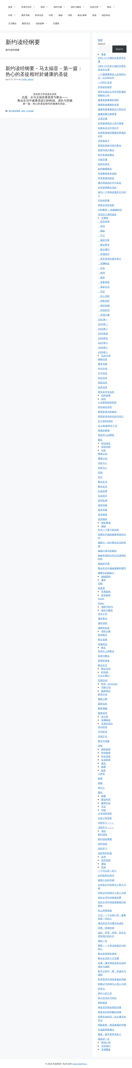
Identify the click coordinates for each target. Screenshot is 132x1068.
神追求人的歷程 (106, 435)
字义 (101, 235)
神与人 (101, 787)
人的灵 (101, 773)
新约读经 (102, 834)
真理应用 (102, 500)
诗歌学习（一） (106, 822)
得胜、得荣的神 (106, 928)
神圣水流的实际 (106, 205)
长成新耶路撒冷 (106, 1029)
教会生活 (102, 481)
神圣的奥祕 (104, 430)
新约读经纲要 (14, 110)
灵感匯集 (106, 1049)
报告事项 (106, 522)
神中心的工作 (105, 993)
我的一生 (102, 940)
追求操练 (102, 514)
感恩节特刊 (107, 606)
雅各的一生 (104, 1039)
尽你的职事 (104, 200)
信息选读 (104, 221)
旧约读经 (102, 843)
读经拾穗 (104, 305)
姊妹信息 (102, 359)
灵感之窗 (104, 314)
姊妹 (60, 15)
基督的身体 (104, 660)
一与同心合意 (105, 82)
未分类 (104, 716)
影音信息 (39, 15)
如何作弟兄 (104, 164)
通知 (103, 863)
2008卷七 (103, 347)
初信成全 (106, 443)
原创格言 (102, 634)
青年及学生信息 (106, 392)
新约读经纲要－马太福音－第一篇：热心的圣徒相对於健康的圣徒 (44, 71)
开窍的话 (102, 731)
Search (101, 43)
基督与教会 (104, 655)
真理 (101, 272)
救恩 (100, 778)
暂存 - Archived (109, 683)
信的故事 (43, 23)
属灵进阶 (102, 623)
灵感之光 (102, 736)
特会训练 (106, 756)
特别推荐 (106, 752)
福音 (13, 7)
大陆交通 (102, 159)
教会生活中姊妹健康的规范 (112, 568)
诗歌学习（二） (106, 827)
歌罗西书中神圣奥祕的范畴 (112, 979)
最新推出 (106, 690)
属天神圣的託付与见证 (109, 182)
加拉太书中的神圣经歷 (109, 897)
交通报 (56, 23)
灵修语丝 (102, 644)
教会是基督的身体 (107, 953)
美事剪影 (104, 282)
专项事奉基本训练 (107, 173)
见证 (101, 291)
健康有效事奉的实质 (108, 104)
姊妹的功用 (104, 563)
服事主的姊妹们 (106, 572)
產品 (103, 763)
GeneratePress (80, 1063)
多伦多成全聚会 (106, 154)
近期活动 (102, 680)
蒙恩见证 (26, 23)
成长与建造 (79, 7)
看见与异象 (104, 741)
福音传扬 (102, 505)
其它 (100, 477)
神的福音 (102, 1002)
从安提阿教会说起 (107, 187)
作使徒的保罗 (105, 87)
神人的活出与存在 (107, 998)
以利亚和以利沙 (106, 875)
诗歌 (70, 15)
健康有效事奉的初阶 (108, 100)
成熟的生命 (104, 627)
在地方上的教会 (106, 651)
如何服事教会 (105, 168)
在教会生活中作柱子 (108, 128)
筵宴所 (101, 588)
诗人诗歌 (104, 296)
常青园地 (106, 591)
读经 (46, 7)
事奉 (103, 54)
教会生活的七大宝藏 (108, 958)
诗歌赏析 (104, 300)
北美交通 (102, 118)
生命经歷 (102, 491)
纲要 (103, 796)
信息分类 (97, 7)
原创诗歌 (106, 446)
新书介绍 (102, 694)
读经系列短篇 (105, 853)
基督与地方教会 (106, 150)
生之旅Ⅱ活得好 (105, 421)
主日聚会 (12, 23)
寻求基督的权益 (106, 178)
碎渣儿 (101, 988)
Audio (101, 598)
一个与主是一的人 (107, 870)
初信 (101, 226)
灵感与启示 (29, 7)
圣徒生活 (104, 286)
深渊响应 (104, 263)
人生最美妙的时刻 (107, 402)
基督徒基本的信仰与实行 (111, 416)
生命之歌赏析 (105, 818)
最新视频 (102, 708)
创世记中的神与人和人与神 (112, 892)
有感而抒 (104, 254)
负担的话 (104, 310)
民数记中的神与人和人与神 (112, 984)
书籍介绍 (106, 687)
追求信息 (102, 387)
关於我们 (106, 1046)
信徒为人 (102, 463)
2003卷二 (103, 324)
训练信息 (102, 382)
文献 (100, 583)
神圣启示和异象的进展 (109, 1012)
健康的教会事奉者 (107, 114)
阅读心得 (106, 1042)
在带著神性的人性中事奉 (111, 123)
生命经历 (102, 495)
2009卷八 (103, 352)
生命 (101, 268)
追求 (103, 856)
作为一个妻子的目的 (108, 529)
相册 (103, 766)
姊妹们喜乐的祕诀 (107, 550)
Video (101, 603)
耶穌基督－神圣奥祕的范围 (112, 1025)
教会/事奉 (82, 15)
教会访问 (106, 668)
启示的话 (102, 727)
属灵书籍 (25, 15)
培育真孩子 (104, 140)
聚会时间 (106, 799)
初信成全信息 (105, 407)
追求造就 (106, 860)
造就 (94, 15)
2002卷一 (103, 319)
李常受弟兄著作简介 (109, 258)
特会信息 (102, 377)
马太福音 (30, 110)
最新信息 (102, 703)
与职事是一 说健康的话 (110, 209)
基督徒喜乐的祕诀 (107, 411)
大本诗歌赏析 (105, 813)
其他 (100, 472)
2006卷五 (103, 338)
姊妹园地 (106, 576)
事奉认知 (102, 453)
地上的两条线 (105, 910)
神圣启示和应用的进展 (109, 1007)
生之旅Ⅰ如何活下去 (107, 425)
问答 (13, 15)
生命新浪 (106, 759)
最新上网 (102, 699)
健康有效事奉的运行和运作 (112, 109)
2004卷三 (103, 328)
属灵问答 (104, 240)
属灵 (103, 579)
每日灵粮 (102, 639)
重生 (100, 439)
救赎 (100, 783)
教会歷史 (104, 244)
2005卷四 (103, 333)
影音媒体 (106, 595)
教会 (112, 7)
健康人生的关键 (106, 880)
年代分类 (102, 368)
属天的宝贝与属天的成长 (111, 923)
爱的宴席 (106, 749)
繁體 (100, 40)
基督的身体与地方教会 (109, 145)
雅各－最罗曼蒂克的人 (109, 1034)
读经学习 (102, 848)
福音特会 (106, 15)
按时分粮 (61, 7)
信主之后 (102, 613)
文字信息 (102, 373)
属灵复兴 (102, 618)
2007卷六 (103, 342)
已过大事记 (104, 675)
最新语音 (102, 713)
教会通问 (104, 249)
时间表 (104, 672)
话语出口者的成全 (107, 214)
